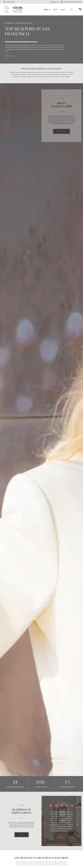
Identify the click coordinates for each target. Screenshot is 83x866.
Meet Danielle (61, 131)
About (46, 9)
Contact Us (54, 2)
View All (21, 835)
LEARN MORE (9, 56)
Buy (55, 9)
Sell (63, 9)
